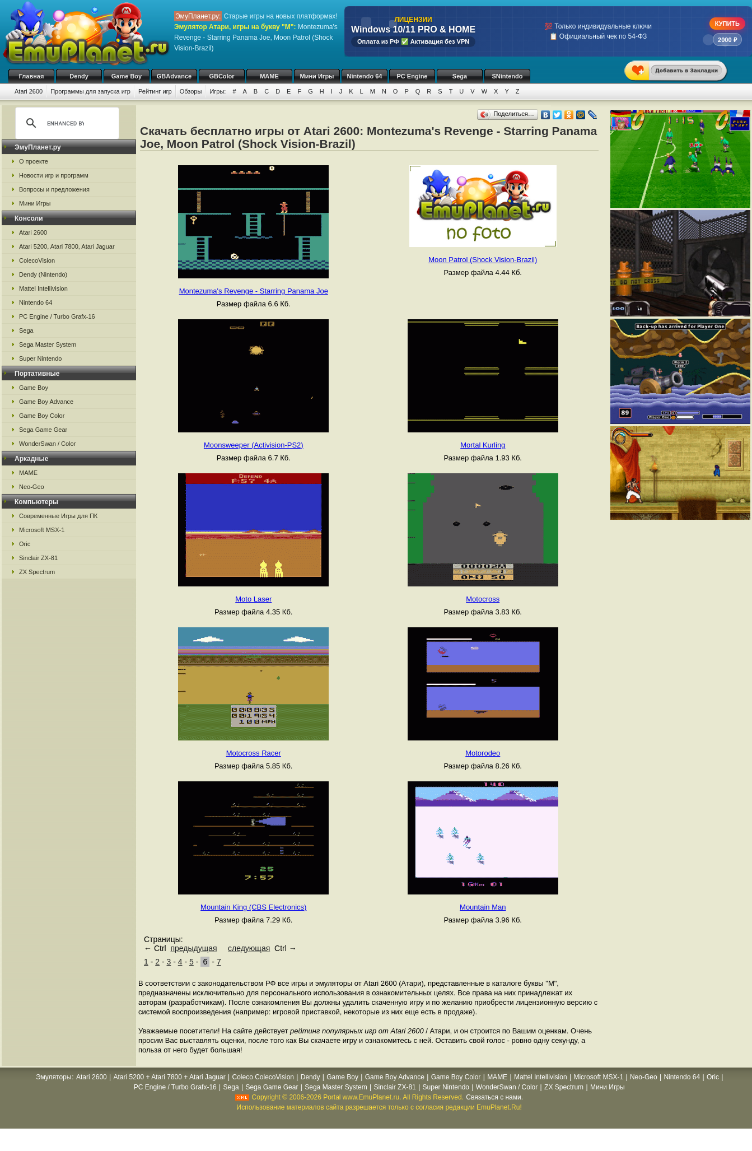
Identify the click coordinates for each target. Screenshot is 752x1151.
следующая (249, 948)
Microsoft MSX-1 (41, 529)
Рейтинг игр (155, 91)
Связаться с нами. (494, 1097)
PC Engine (411, 76)
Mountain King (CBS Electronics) (253, 907)
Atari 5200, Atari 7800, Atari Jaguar (67, 246)
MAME (269, 76)
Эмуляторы (53, 1077)
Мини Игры (317, 76)
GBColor (221, 76)
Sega (459, 76)
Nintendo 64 (364, 76)
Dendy (78, 76)
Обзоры (191, 91)
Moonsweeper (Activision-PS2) (253, 445)
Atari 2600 (29, 91)
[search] (65, 123)
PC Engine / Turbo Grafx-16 (57, 316)
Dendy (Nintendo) (43, 274)
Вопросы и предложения (54, 189)
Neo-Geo (31, 486)
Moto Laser (253, 599)
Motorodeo (482, 753)
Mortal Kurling (482, 445)
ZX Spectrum (37, 571)
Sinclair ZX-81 (38, 557)
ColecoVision (37, 260)
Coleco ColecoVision (263, 1077)
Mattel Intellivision (43, 288)
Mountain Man (483, 907)
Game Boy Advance (46, 401)
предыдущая (193, 948)
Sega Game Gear (43, 429)
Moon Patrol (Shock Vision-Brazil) (482, 259)
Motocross (482, 599)
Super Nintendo (40, 358)
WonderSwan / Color (47, 443)
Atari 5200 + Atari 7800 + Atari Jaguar (170, 1077)
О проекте (33, 161)
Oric (24, 543)
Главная (31, 76)
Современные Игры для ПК (58, 515)
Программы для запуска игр (90, 91)
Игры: (217, 91)
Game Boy (126, 76)
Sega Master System (47, 344)
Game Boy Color (41, 415)
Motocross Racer (253, 753)
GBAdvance (174, 76)
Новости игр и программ (53, 175)
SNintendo (507, 76)
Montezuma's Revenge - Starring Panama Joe (253, 291)
